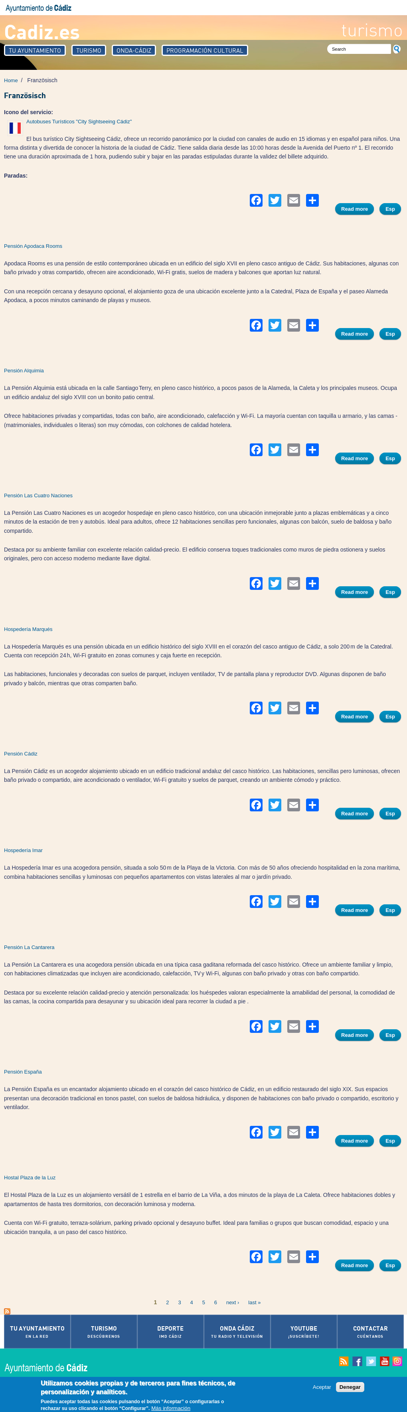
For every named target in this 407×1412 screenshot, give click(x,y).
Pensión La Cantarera (29, 947)
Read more (357, 210)
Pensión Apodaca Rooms (33, 246)
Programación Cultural (204, 50)
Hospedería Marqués (28, 629)
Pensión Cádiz (21, 754)
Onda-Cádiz (134, 50)
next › (232, 1302)
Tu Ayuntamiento (35, 50)
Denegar (350, 1387)
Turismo (88, 50)
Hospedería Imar (23, 850)
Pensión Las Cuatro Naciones (38, 495)
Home (11, 80)
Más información (170, 1409)
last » (254, 1302)
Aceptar (322, 1387)
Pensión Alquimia (24, 371)
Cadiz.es (42, 31)
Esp (390, 209)
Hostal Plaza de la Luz (29, 1178)
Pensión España (23, 1072)
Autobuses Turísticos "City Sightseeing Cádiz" (79, 122)
